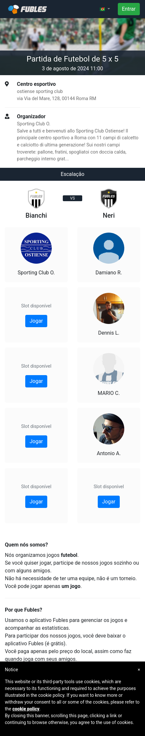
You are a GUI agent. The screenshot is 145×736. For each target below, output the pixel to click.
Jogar (36, 321)
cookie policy (25, 708)
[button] (105, 9)
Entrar (129, 9)
